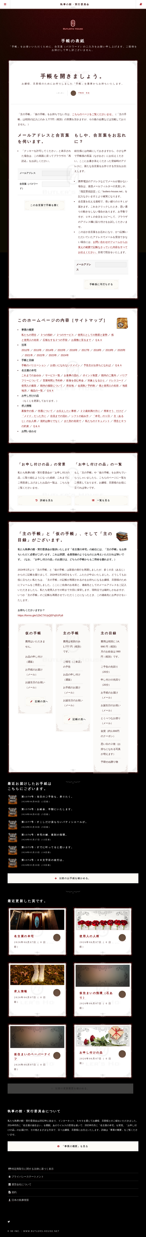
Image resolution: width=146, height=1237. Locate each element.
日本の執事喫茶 (18, 1200)
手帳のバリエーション (33, 365)
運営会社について (19, 1184)
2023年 (53, 355)
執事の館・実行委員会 (74, 4)
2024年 (65, 355)
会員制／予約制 (86, 385)
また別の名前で (72, 421)
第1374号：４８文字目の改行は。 (43, 860)
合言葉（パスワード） (29, 186)
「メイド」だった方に (33, 416)
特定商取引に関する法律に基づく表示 (31, 1168)
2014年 (49, 350)
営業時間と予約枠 (53, 380)
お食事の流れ (71, 375)
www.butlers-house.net (41, 1231)
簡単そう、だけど (114, 410)
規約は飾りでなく (50, 421)
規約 (12, 1192)
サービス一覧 (52, 375)
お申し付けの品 (91, 1052)
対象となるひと (96, 380)
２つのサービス (65, 334)
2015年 (62, 350)
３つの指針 (46, 334)
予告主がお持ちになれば (97, 365)
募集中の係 (27, 410)
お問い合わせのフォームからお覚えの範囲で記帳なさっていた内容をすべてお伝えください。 (103, 247)
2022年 (41, 355)
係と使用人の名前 (109, 385)
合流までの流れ (58, 416)
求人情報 (20, 991)
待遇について (45, 410)
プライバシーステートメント (26, 1176)
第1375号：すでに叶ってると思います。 (47, 847)
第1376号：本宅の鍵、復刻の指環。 (44, 834)
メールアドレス (28, 173)
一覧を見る (103, 500)
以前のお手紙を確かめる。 (75, 878)
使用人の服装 (28, 385)
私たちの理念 (28, 334)
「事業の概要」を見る (75, 1146)
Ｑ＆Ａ (98, 340)
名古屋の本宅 (24, 936)
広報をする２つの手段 (55, 340)
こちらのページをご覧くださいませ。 (93, 114)
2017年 (86, 350)
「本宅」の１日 (101, 416)
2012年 (25, 350)
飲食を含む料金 (75, 380)
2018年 (98, 350)
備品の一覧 (36, 390)
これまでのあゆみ (31, 375)
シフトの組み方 (80, 416)
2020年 (121, 350)
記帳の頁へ (40, 701)
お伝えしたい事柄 (66, 410)
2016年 (74, 350)
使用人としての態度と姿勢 (92, 334)
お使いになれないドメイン (65, 365)
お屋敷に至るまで (81, 340)
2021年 (29, 355)
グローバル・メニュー (5, 4)
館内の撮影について (51, 385)
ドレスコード (116, 380)
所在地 (70, 385)
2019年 (110, 350)
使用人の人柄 (89, 936)
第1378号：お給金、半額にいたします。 (47, 809)
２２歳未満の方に (90, 410)
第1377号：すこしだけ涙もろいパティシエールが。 (54, 822)
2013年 (37, 350)
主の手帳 (141, 4)
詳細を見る (46, 500)
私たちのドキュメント (97, 421)
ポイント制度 (90, 375)
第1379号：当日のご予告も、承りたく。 (47, 796)
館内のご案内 (108, 375)
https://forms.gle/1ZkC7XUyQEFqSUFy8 (40, 615)
